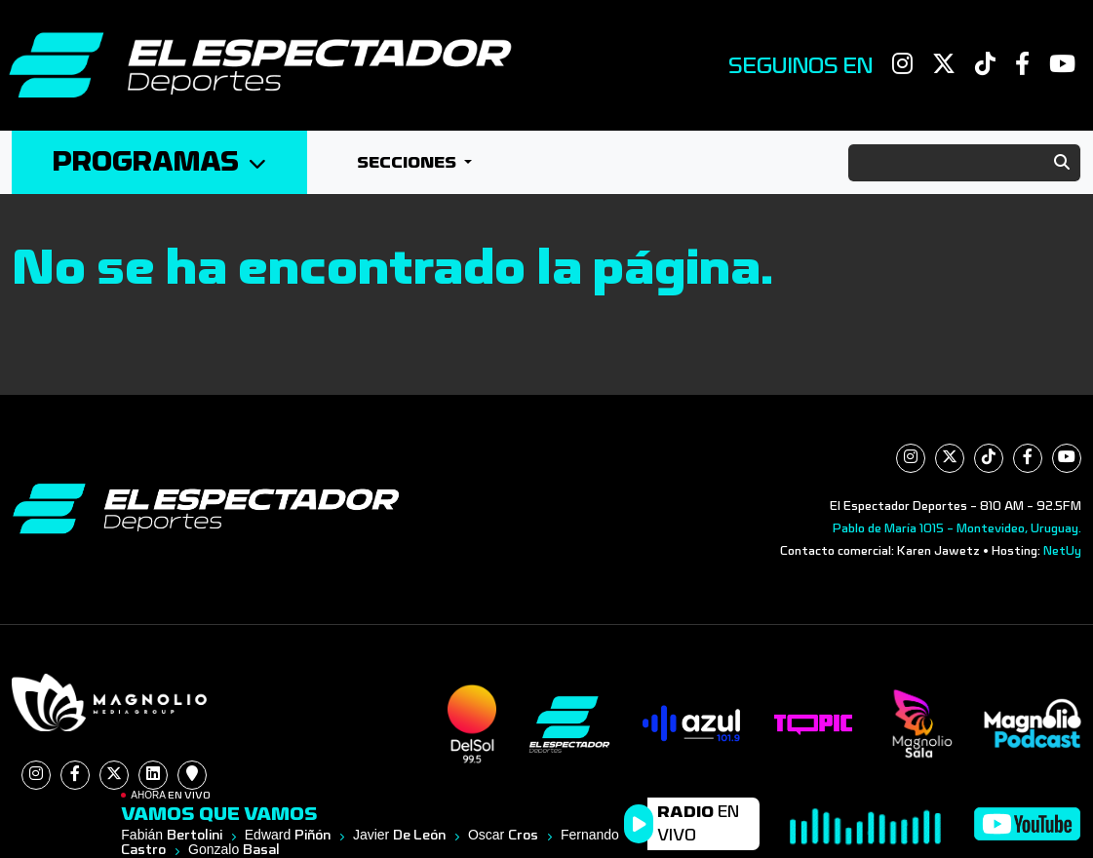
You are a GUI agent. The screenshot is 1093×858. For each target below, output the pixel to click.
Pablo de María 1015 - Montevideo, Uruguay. (957, 528)
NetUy (1062, 551)
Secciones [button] (408, 162)
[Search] (964, 162)
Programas (159, 162)
